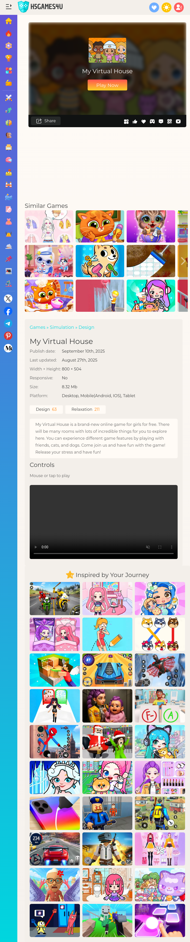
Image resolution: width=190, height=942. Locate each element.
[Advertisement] (107, 164)
